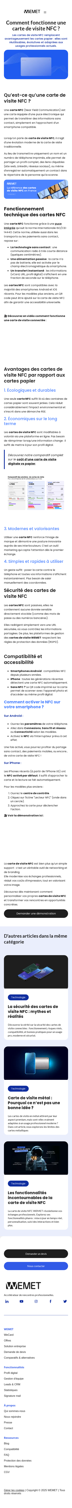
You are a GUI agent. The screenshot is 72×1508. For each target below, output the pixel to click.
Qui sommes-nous (14, 1411)
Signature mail (12, 1395)
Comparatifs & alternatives (19, 1357)
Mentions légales (14, 1466)
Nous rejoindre (12, 1416)
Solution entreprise (15, 1346)
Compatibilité (11, 1449)
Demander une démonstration (36, 913)
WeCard (8, 1334)
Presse (8, 1422)
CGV (7, 1472)
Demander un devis (36, 1253)
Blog (6, 1443)
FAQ (6, 1455)
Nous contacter (36, 1265)
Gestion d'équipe (14, 1378)
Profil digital (11, 1373)
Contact (8, 1428)
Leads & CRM (12, 1384)
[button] (45, 12)
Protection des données (17, 1460)
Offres (7, 1340)
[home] (32, 12)
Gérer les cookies (14, 1490)
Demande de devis (15, 1352)
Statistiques (11, 1390)
